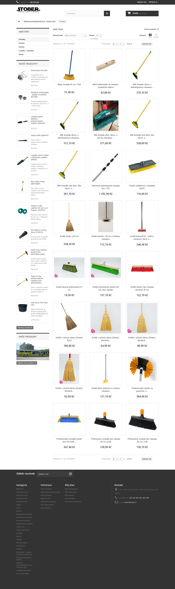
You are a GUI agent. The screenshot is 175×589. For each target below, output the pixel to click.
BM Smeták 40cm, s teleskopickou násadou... (69, 136)
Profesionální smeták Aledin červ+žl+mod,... (69, 440)
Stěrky (21, 54)
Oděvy (18, 505)
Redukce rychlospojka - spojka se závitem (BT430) (40, 94)
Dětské (19, 511)
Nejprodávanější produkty (50, 492)
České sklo (20, 527)
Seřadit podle (58, 35)
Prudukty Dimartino (23, 570)
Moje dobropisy (71, 492)
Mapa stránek (46, 508)
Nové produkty (28, 63)
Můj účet (69, 485)
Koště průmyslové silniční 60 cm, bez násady (106, 288)
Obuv (18, 508)
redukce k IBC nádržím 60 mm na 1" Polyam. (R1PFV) (39, 208)
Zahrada (19, 533)
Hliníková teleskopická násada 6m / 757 (106, 187)
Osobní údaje (70, 498)
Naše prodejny (27, 336)
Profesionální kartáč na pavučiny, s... (142, 389)
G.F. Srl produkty (22, 574)
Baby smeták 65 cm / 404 (69, 84)
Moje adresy (69, 495)
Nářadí (18, 536)
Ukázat (91, 35)
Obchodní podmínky (48, 502)
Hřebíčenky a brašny (24, 517)
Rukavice (19, 489)
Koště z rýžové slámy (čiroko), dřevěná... (106, 339)
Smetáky (22, 39)
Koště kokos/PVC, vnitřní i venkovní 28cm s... (142, 237)
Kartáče (22, 43)
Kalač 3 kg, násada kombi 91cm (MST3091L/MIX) (38, 252)
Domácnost (20, 546)
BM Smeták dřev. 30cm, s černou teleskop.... (105, 136)
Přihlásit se (153, 2)
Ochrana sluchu (22, 492)
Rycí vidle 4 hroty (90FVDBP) (38, 183)
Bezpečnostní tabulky (24, 524)
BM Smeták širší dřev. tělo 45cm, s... (142, 136)
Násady (21, 47)
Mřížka (150, 35)
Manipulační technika (24, 514)
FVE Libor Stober (47, 505)
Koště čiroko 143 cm (69, 236)
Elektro (19, 549)
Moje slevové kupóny (73, 502)
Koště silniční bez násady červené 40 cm (142, 288)
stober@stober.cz (130, 502)
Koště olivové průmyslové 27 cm (69, 288)
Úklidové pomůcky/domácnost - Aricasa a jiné (24, 565)
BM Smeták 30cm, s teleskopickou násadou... (142, 85)
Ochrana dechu (22, 495)
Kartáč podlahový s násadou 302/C (142, 187)
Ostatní (19, 539)
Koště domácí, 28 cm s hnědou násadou (106, 237)
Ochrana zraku (21, 502)
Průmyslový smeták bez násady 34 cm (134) (105, 440)
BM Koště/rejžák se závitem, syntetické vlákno (106, 85)
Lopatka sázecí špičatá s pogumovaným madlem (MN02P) (38, 120)
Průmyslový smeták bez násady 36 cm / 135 (142, 440)
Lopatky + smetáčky (26, 51)
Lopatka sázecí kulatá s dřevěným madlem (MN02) (39, 157)
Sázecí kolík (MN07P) (39, 135)
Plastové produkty (23, 520)
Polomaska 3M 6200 (39, 70)
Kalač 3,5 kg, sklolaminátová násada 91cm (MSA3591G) (37, 279)
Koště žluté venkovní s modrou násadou (106, 389)
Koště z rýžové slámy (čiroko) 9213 (69, 339)
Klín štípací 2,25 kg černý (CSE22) (38, 231)
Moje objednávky (71, 489)
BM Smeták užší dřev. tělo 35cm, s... (69, 187)
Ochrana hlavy (21, 498)
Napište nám (142, 2)
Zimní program (21, 543)
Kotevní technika (22, 530)
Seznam (156, 35)
